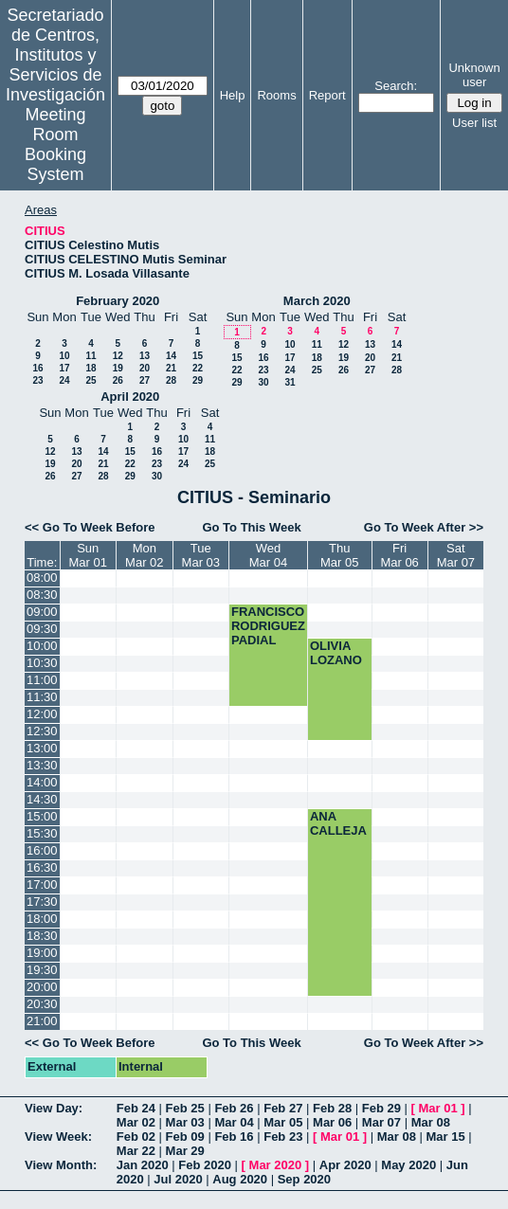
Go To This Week (251, 527)
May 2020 (408, 1165)
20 (144, 368)
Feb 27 (282, 1108)
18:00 (42, 918)
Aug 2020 (239, 1179)
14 (171, 356)
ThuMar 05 (339, 555)
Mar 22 (136, 1151)
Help (232, 95)
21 (171, 368)
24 (64, 380)
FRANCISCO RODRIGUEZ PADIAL (268, 625)
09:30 (42, 629)
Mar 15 (445, 1136)
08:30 (42, 594)
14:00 (42, 782)
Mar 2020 (275, 1165)
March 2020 (317, 301)
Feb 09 (185, 1136)
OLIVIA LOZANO (336, 653)
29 (197, 380)
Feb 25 (185, 1108)
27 (144, 380)
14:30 (42, 799)
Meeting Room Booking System (55, 144)
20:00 (42, 987)
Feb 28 (332, 1108)
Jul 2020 (178, 1179)
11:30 (42, 697)
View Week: (58, 1136)
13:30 (42, 765)
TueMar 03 (201, 555)
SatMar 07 (456, 555)
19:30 (42, 970)
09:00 (42, 611)
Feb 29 (381, 1108)
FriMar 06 (399, 555)
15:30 (42, 833)
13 (144, 356)
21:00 (42, 1021)
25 (90, 380)
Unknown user (473, 75)
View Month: (61, 1165)
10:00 (42, 646)
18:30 (42, 936)
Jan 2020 (143, 1165)
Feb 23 (282, 1136)
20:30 (42, 1004)
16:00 (42, 850)
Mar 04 (233, 1122)
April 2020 (129, 396)
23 (37, 380)
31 (289, 382)
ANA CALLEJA (338, 823)
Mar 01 (438, 1108)
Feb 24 (136, 1108)
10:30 (42, 663)
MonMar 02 (144, 555)
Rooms (276, 95)
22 (197, 368)
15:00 (42, 816)
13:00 (42, 748)
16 (37, 368)
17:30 (42, 901)
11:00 (42, 680)
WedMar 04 (268, 555)
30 (263, 382)
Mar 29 (185, 1151)
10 (64, 356)
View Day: (53, 1108)
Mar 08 (430, 1122)
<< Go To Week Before (90, 527)
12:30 (42, 731)
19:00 (42, 953)
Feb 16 (233, 1136)
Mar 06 (332, 1122)
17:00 (42, 884)
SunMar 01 (88, 555)
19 (118, 368)
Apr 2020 (345, 1165)
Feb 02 (136, 1136)
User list (474, 123)
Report (327, 95)
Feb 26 (233, 1108)
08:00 (42, 577)
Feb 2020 (204, 1165)
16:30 (42, 867)
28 (171, 380)
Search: (395, 86)
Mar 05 (282, 1122)
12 (118, 356)
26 (118, 380)
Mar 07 (381, 1122)
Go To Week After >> (423, 527)
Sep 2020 (304, 1179)
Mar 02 (136, 1122)
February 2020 (117, 301)
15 (197, 356)
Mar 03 (185, 1122)
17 (64, 368)
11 (90, 356)
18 (90, 368)
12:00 (42, 714)
